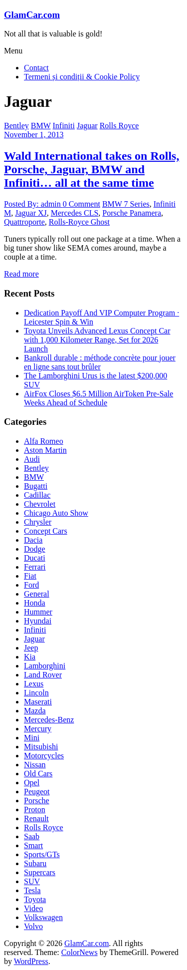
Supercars (39, 872)
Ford (31, 585)
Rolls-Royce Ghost (79, 222)
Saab (31, 836)
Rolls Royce (119, 125)
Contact (36, 67)
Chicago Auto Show (56, 513)
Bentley (16, 125)
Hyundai (37, 621)
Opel (31, 782)
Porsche (36, 800)
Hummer (38, 612)
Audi (32, 459)
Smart (33, 845)
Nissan (35, 764)
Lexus (33, 683)
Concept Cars (45, 531)
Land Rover (43, 674)
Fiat (30, 576)
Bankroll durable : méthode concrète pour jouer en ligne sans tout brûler (100, 362)
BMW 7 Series (126, 204)
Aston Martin (45, 450)
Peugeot (37, 791)
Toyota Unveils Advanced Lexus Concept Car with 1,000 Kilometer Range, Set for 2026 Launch (97, 339)
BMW (41, 125)
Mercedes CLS (75, 213)
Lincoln (36, 692)
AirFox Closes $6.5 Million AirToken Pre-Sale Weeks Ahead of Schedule (98, 398)
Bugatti (35, 486)
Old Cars (38, 773)
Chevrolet (39, 504)
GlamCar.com (32, 14)
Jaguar (87, 125)
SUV (32, 881)
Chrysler (37, 522)
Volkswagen (43, 917)
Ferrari (35, 567)
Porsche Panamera (131, 213)
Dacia (33, 540)
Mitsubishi (41, 746)
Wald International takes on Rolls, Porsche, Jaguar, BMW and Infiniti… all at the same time (91, 169)
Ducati (34, 558)
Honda (34, 603)
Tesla (32, 890)
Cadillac (37, 495)
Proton (34, 809)
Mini (31, 737)
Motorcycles (44, 755)
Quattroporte (24, 222)
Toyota (35, 899)
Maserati (38, 701)
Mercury (37, 728)
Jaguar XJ (31, 213)
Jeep (31, 648)
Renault (36, 818)
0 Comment (81, 204)
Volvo (33, 926)
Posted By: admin (33, 204)
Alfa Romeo (43, 441)
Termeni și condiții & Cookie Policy (82, 76)
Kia (29, 656)
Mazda (35, 710)
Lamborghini (44, 665)
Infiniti (63, 125)
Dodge (34, 549)
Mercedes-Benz (49, 719)
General (36, 594)
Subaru (35, 863)
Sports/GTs (42, 854)
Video (33, 908)
